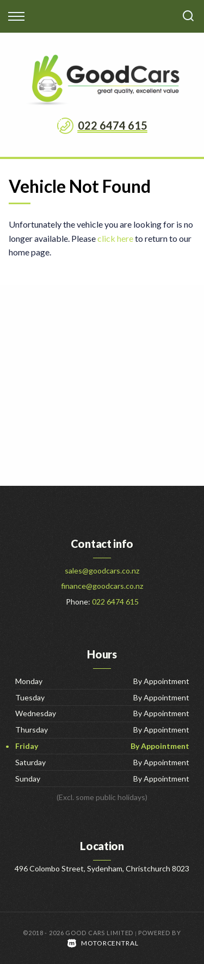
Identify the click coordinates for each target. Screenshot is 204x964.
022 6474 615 (112, 125)
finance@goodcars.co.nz (102, 585)
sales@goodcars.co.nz (102, 570)
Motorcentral (102, 943)
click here (115, 238)
